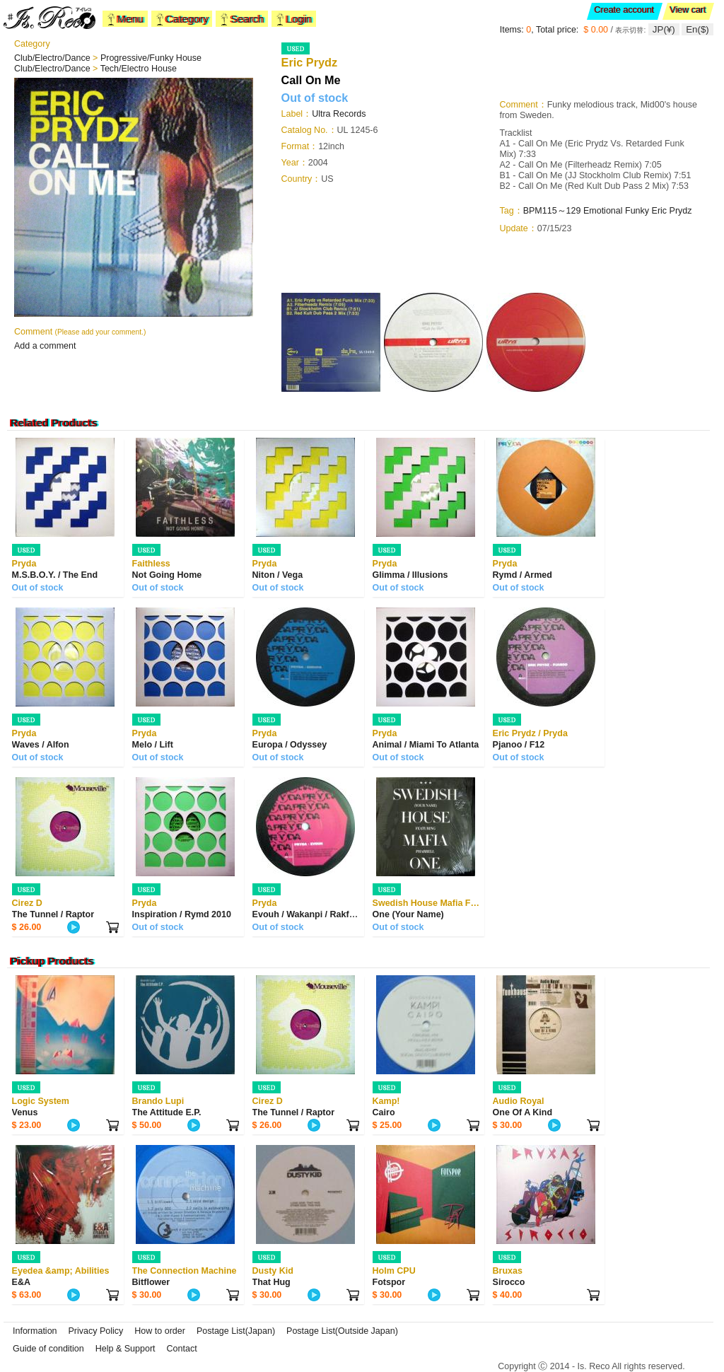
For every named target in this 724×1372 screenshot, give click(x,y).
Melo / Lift (152, 745)
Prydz (681, 211)
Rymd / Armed (522, 575)
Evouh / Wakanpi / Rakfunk (308, 914)
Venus (25, 1112)
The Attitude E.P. (167, 1112)
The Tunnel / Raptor (53, 914)
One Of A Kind (523, 1112)
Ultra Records (339, 114)
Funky (637, 211)
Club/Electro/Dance (53, 58)
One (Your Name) (408, 914)
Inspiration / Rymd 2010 (181, 914)
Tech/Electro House (138, 69)
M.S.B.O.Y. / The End (55, 575)
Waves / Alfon (40, 745)
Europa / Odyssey (289, 745)
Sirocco (509, 1282)
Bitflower (151, 1282)
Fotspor (389, 1282)
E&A (21, 1282)
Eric (661, 211)
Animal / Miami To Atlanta (426, 745)
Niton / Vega (277, 575)
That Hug (271, 1282)
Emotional (603, 211)
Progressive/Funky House (151, 58)
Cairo (384, 1112)
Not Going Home (167, 575)
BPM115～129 (552, 211)
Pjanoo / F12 (519, 745)
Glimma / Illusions (410, 575)
